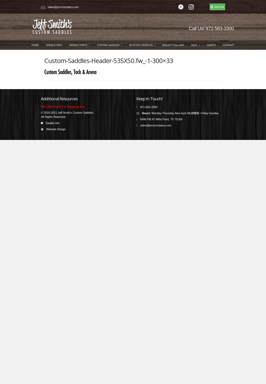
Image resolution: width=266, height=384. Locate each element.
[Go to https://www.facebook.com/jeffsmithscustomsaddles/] (180, 7)
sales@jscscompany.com (63, 7)
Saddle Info (53, 123)
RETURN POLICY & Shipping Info (63, 106)
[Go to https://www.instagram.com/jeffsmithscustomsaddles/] (191, 7)
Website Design (56, 129)
